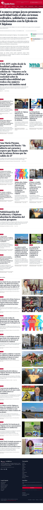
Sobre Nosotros (3, 482)
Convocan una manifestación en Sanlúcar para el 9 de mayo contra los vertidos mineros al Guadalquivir (6, 239)
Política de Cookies (4, 486)
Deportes (21, 6)
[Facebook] (1, 469)
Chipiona (14, 8)
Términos (37, 499)
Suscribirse (32, 487)
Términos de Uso (3, 487)
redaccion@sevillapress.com (11, 500)
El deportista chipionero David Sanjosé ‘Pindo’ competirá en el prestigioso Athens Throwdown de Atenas (6, 123)
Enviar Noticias (24, 495)
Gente (18, 6)
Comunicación (30, 6)
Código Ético (3, 483)
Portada (5, 8)
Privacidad (29, 499)
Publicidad (24, 492)
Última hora (5, 6)
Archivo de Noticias (25, 476)
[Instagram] (4, 469)
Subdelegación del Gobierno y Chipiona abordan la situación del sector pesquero (10, 372)
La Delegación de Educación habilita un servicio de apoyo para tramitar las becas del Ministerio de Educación (36, 116)
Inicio (1, 8)
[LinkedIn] (6, 469)
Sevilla (9, 6)
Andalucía (13, 6)
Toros (26, 6)
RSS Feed (23, 477)
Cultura (36, 6)
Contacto (2, 490)
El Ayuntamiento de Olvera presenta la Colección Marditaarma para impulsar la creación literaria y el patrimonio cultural (6, 103)
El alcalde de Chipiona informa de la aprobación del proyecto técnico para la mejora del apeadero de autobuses (21, 116)
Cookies (33, 499)
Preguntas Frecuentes (25, 494)
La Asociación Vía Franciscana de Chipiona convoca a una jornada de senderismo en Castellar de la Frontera (35, 252)
